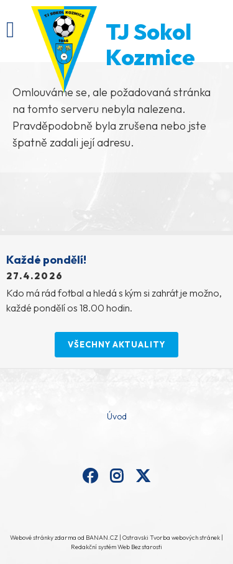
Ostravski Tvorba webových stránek (171, 538)
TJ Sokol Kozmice (150, 44)
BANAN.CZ (102, 538)
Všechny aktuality (116, 344)
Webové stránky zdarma (43, 538)
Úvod (117, 416)
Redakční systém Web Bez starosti (116, 547)
